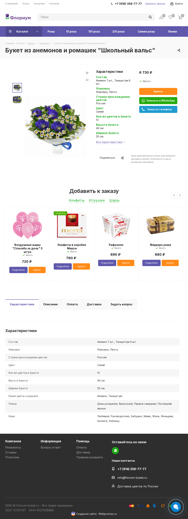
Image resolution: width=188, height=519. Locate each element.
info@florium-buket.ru (132, 477)
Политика (12, 457)
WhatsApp (115, 450)
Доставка (83, 452)
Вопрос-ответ (51, 447)
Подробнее (18, 269)
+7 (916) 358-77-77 (131, 469)
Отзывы (10, 452)
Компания (13, 441)
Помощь (83, 441)
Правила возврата (89, 457)
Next (180, 195)
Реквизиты (13, 447)
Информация (51, 441)
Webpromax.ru (108, 513)
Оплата (81, 447)
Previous (174, 195)
